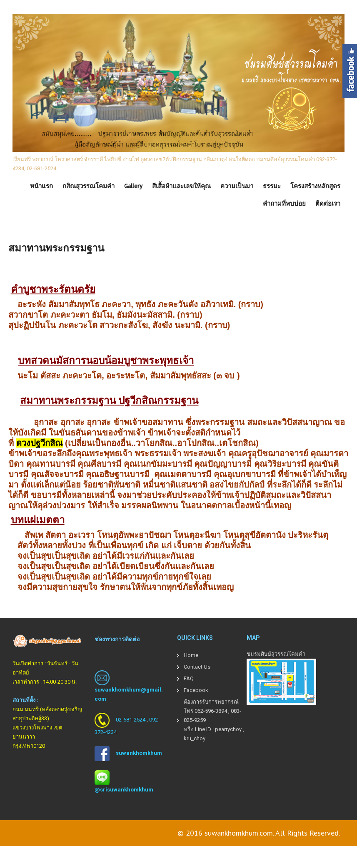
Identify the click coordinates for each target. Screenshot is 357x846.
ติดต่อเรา (327, 203)
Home (191, 655)
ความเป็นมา (236, 186)
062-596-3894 (211, 711)
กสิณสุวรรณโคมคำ (88, 186)
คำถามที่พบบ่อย (284, 203)
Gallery (133, 186)
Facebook (196, 690)
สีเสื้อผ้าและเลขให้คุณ (181, 186)
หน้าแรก (41, 186)
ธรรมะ (272, 186)
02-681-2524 (130, 720)
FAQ (189, 678)
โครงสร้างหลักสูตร (315, 186)
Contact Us (197, 667)
